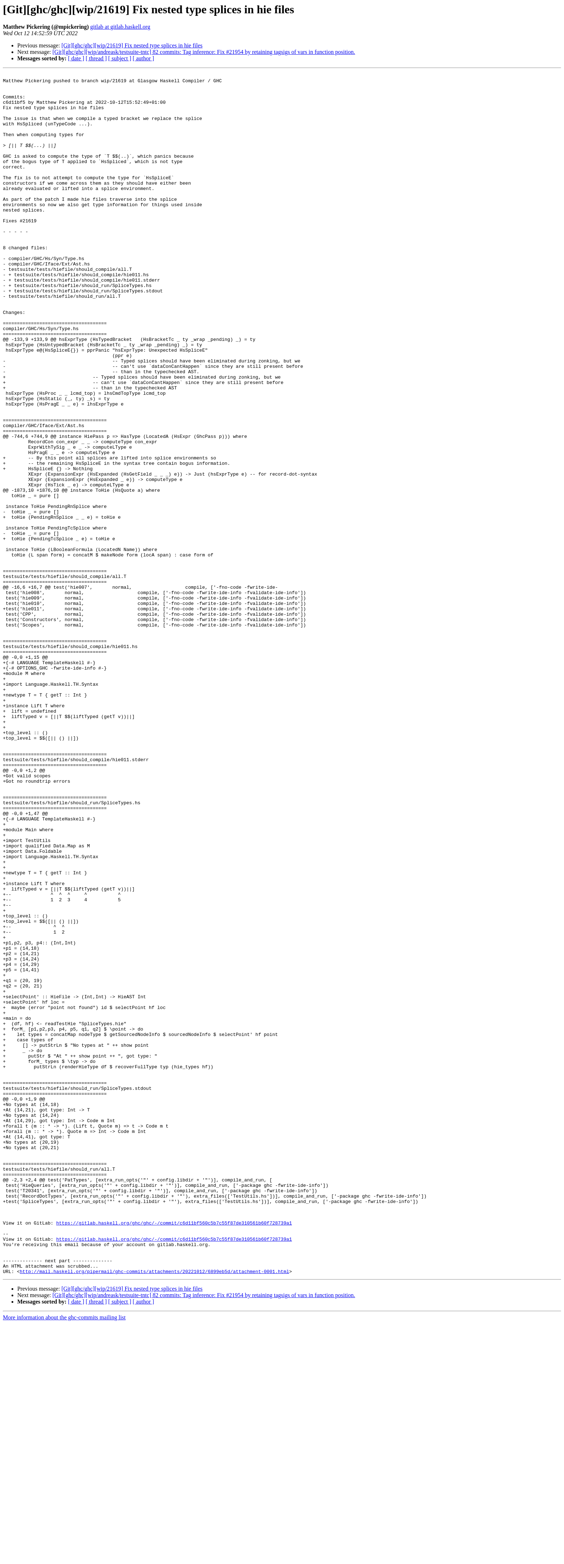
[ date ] (76, 58)
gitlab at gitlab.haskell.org (120, 27)
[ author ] (143, 58)
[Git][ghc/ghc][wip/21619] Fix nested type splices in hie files (132, 45)
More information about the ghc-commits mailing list (64, 1558)
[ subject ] (119, 58)
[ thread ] (96, 58)
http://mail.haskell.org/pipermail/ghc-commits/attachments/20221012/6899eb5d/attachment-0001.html (154, 1511)
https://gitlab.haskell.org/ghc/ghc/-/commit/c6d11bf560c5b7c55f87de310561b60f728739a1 (174, 1453)
